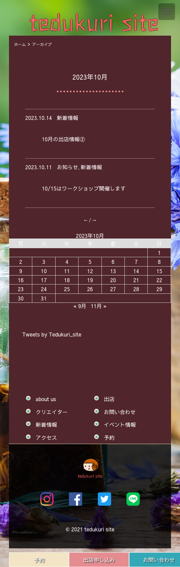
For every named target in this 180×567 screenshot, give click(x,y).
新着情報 (67, 117)
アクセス (46, 437)
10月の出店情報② (63, 139)
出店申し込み (99, 559)
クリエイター (52, 411)
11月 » (99, 305)
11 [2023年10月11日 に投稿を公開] (67, 271)
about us (46, 398)
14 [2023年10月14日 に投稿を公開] (136, 271)
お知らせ (67, 167)
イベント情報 (120, 424)
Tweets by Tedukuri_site (51, 334)
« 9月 (80, 305)
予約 (39, 559)
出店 (109, 398)
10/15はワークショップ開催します (84, 188)
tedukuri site (99, 529)
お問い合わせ (120, 411)
